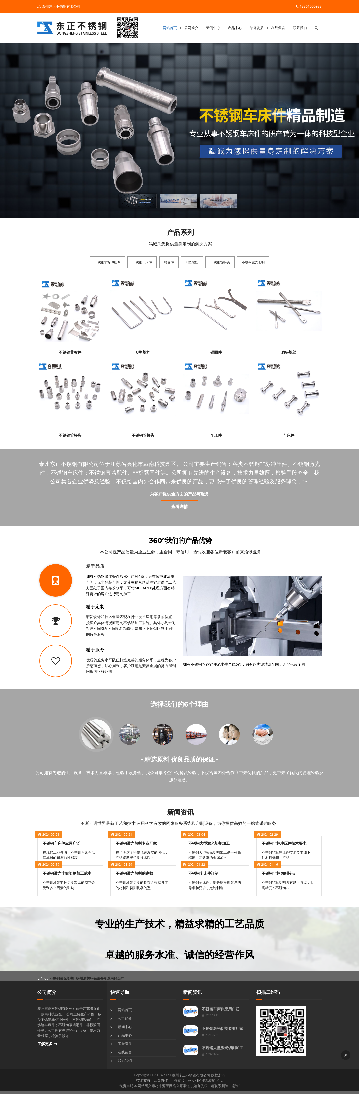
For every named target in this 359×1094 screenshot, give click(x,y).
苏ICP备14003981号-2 (205, 1080)
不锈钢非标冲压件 (107, 262)
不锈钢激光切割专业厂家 (136, 843)
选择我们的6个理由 (179, 704)
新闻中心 (213, 28)
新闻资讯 (180, 812)
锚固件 (169, 262)
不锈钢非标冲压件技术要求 (284, 843)
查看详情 (179, 506)
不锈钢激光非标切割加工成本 (67, 873)
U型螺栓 (192, 262)
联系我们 (300, 28)
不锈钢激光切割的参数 (134, 873)
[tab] (106, 580)
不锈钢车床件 (142, 262)
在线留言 (278, 28)
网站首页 (170, 28)
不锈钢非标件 (70, 352)
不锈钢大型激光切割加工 (209, 843)
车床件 (216, 435)
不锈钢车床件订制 (203, 873)
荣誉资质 (257, 28)
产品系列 (180, 232)
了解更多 (44, 1043)
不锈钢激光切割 (253, 262)
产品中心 (235, 28)
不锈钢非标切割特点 (278, 873)
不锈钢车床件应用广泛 (61, 843)
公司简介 (191, 28)
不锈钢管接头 (220, 262)
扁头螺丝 (288, 352)
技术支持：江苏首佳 (152, 1080)
